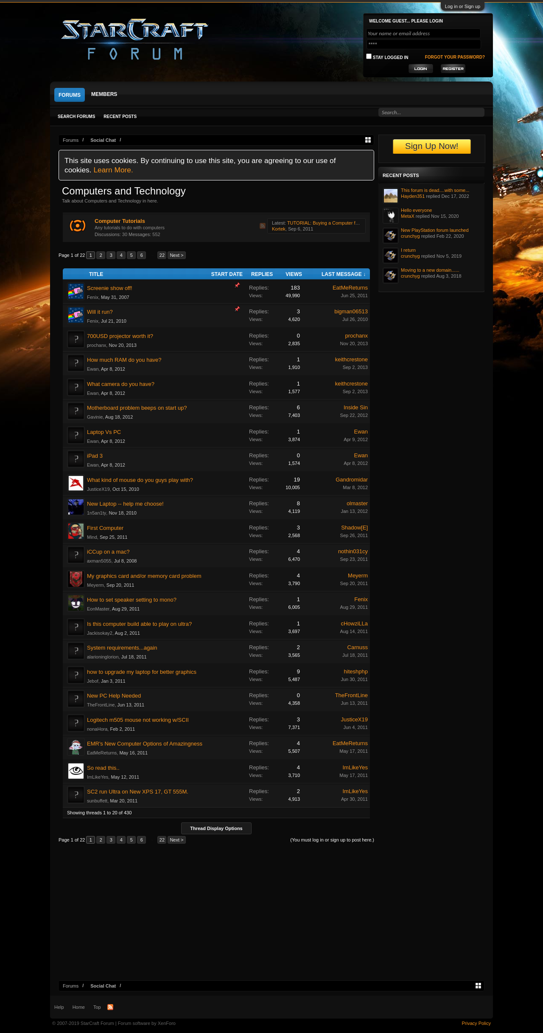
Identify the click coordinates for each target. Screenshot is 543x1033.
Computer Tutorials (120, 221)
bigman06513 (351, 311)
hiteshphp (356, 671)
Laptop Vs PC (104, 432)
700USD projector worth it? (120, 336)
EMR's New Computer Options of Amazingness (144, 743)
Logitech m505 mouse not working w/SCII (138, 720)
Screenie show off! (109, 288)
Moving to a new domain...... (430, 270)
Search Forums (76, 116)
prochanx (96, 345)
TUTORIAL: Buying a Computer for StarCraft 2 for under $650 (351, 222)
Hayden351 (413, 196)
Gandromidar (352, 479)
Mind (92, 537)
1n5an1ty (96, 512)
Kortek (278, 228)
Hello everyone (416, 210)
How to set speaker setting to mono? (131, 600)
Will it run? (100, 312)
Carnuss (357, 647)
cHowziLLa (354, 623)
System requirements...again (122, 648)
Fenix (92, 297)
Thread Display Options (216, 828)
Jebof (92, 681)
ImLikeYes (97, 777)
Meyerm (95, 585)
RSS (263, 226)
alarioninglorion (103, 656)
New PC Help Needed (114, 695)
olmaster (357, 503)
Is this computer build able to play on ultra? (139, 624)
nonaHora (97, 729)
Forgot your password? (455, 57)
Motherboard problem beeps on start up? (137, 408)
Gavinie (95, 416)
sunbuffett (97, 800)
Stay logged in (387, 56)
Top (97, 1007)
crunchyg (410, 236)
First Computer (105, 528)
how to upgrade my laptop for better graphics (141, 672)
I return (408, 250)
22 (162, 255)
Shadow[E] (354, 527)
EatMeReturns (350, 287)
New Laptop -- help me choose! (125, 504)
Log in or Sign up (462, 6)
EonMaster (98, 608)
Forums (70, 95)
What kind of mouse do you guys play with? (140, 480)
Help (59, 1007)
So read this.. (103, 768)
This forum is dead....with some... (435, 190)
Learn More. (113, 170)
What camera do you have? (120, 384)
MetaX (407, 216)
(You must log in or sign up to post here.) (332, 839)
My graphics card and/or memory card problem (144, 576)
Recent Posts (120, 116)
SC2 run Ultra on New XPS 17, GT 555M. (137, 791)
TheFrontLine (101, 704)
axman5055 (99, 560)
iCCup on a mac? (108, 552)
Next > (176, 255)
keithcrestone (351, 359)
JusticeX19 (98, 489)
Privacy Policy (476, 1023)
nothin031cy (353, 551)
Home (79, 1007)
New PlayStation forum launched (435, 230)
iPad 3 (95, 456)
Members (104, 94)
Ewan (93, 369)
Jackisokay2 (99, 633)
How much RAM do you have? (124, 360)
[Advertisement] (271, 916)
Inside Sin (356, 407)
